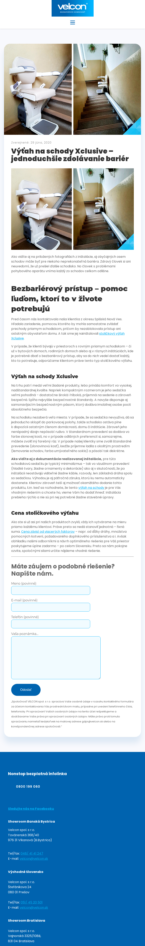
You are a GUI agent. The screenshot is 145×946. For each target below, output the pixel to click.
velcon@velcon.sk (34, 858)
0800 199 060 (28, 786)
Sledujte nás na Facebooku (31, 808)
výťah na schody (91, 487)
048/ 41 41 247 (32, 853)
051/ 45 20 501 (32, 902)
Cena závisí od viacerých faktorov (48, 531)
